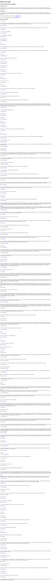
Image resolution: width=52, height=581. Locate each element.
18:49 (5, 416)
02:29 (5, 134)
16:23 (5, 380)
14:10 (5, 312)
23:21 (5, 509)
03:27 (5, 155)
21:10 (5, 450)
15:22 (5, 356)
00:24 (5, 25)
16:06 (5, 375)
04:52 (5, 184)
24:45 (4, 569)
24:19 (4, 553)
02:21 (5, 111)
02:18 (5, 107)
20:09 (5, 432)
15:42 (5, 364)
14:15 (4, 316)
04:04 (5, 171)
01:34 (4, 97)
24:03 (5, 544)
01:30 (5, 93)
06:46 (5, 209)
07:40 (7, 234)
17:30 (4, 397)
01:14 (5, 78)
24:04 (5, 548)
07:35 (4, 230)
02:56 (7, 146)
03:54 (5, 167)
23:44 (4, 536)
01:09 (4, 67)
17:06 (7, 392)
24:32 (4, 561)
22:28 (5, 478)
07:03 (4, 214)
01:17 (4, 82)
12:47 (4, 297)
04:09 (5, 175)
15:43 (7, 368)
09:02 (7, 252)
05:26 (5, 200)
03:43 (5, 160)
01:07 (4, 59)
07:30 (7, 226)
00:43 (4, 44)
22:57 (4, 490)
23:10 (4, 498)
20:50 (7, 445)
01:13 (4, 74)
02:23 (5, 122)
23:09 (7, 494)
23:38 (4, 528)
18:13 (4, 407)
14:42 (5, 325)
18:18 (5, 411)
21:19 (4, 461)
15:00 (4, 348)
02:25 (5, 126)
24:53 (4, 576)
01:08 (5, 63)
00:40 (4, 36)
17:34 (5, 401)
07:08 (5, 218)
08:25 (7, 243)
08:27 (5, 247)
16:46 (1, 389)
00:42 (5, 40)
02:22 (5, 115)
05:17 (4, 189)
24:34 (5, 565)
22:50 (4, 483)
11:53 (4, 287)
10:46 (5, 277)
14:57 (5, 344)
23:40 (5, 532)
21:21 (5, 465)
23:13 (5, 502)
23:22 (4, 513)
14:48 (5, 329)
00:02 (4, 20)
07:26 (4, 222)
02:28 (4, 130)
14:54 (4, 340)
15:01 (5, 352)
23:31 (4, 521)
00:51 (5, 48)
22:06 (1, 475)
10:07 (5, 267)
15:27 (7, 360)
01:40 (5, 101)
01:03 (5, 55)
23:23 (5, 517)
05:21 (4, 196)
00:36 (4, 29)
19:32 (5, 426)
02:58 (5, 150)
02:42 (5, 141)
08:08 (4, 238)
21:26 (5, 469)
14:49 (5, 333)
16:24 (4, 384)
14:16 (5, 320)
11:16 (1, 282)
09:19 (5, 257)
